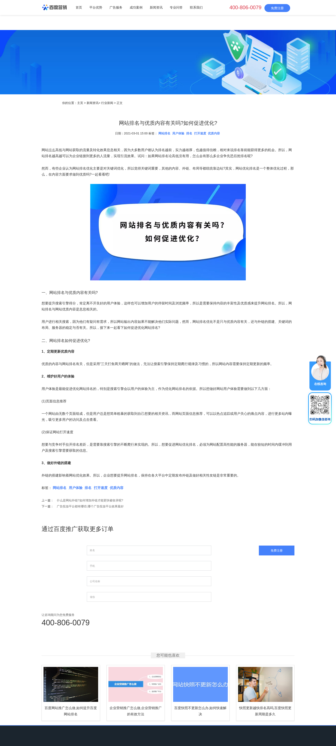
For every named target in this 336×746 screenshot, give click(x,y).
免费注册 (277, 8)
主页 (80, 103)
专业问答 (176, 7)
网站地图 (217, 717)
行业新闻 (107, 103)
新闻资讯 (156, 7)
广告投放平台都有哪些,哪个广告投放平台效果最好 (90, 506)
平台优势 (95, 7)
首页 (79, 7)
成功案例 (136, 7)
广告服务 (116, 7)
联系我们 (196, 7)
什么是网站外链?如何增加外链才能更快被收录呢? (90, 500)
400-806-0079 (245, 7)
